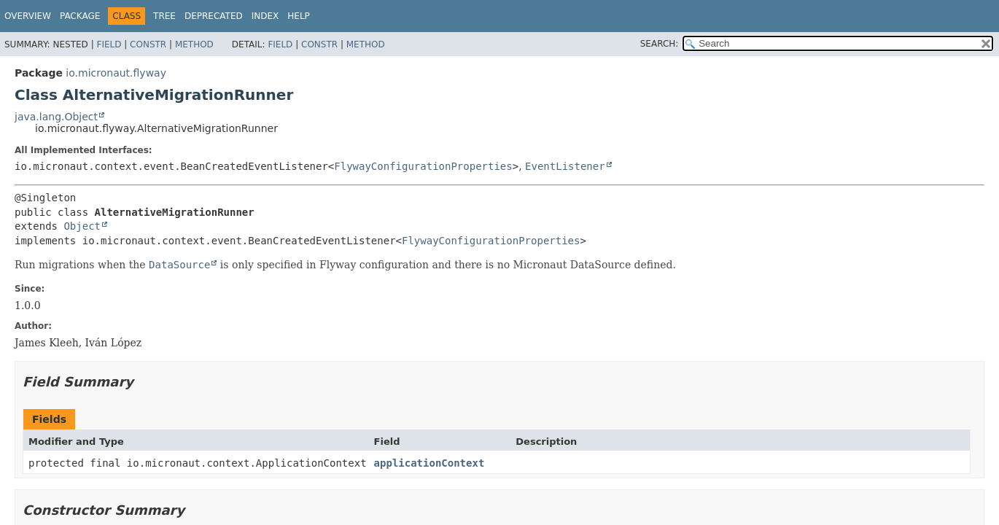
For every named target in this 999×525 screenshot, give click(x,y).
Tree (164, 16)
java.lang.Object (56, 116)
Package (80, 16)
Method (194, 44)
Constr (148, 44)
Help (298, 16)
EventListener (565, 166)
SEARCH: (659, 44)
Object (82, 226)
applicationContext (429, 463)
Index (265, 16)
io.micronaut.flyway (116, 73)
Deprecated (213, 16)
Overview (27, 16)
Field (108, 44)
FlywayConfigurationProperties (423, 166)
